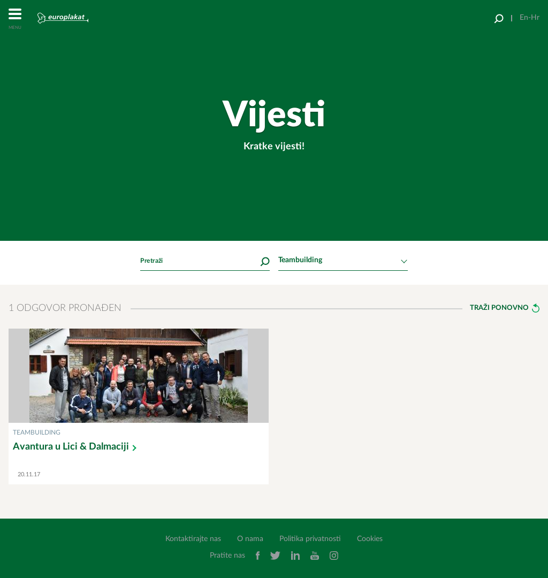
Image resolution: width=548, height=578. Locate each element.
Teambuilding (36, 432)
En (524, 17)
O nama (250, 539)
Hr (535, 17)
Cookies (370, 539)
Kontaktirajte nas (193, 539)
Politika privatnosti (310, 539)
